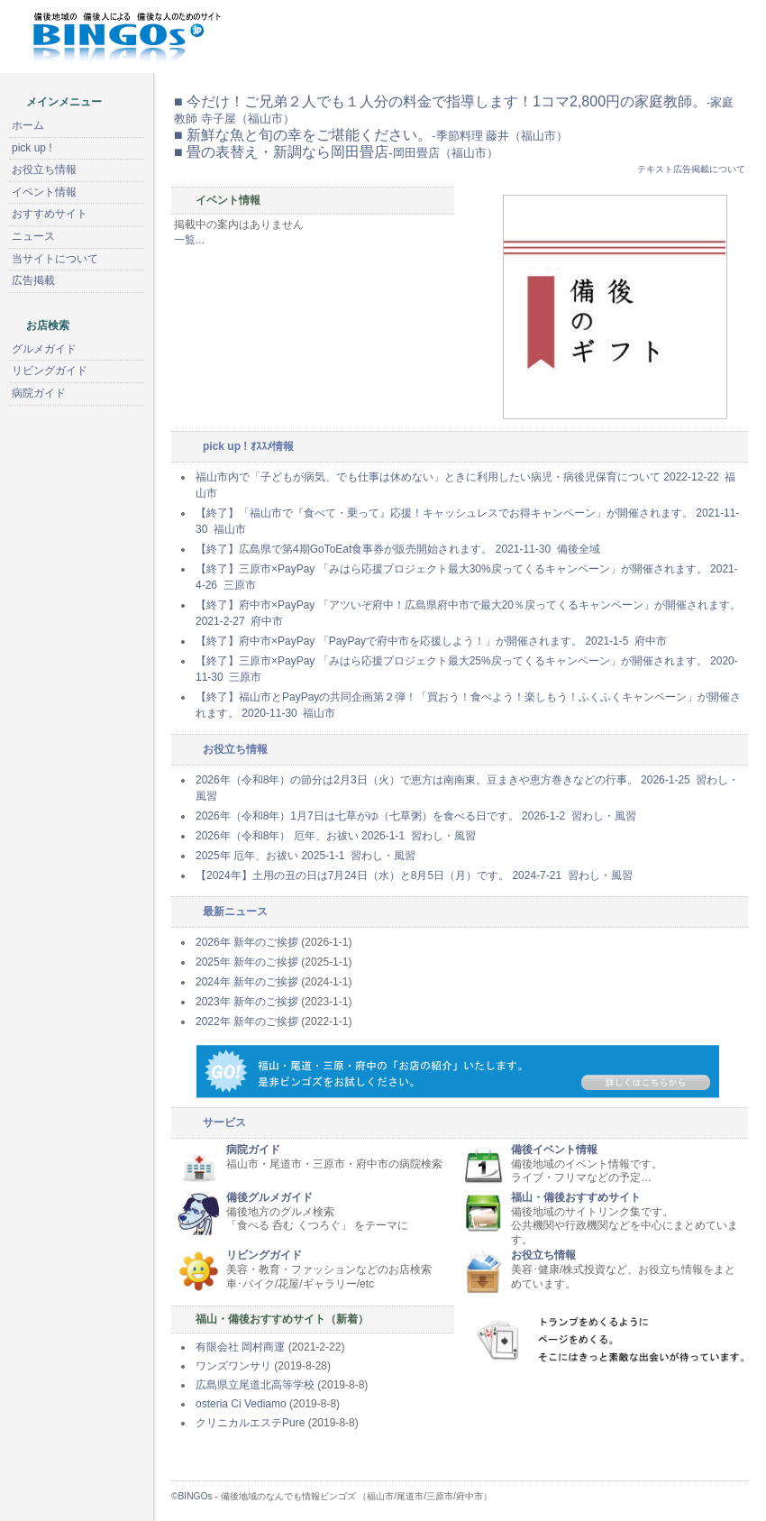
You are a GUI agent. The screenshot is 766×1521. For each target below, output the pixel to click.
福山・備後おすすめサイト (576, 1197)
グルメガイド (44, 349)
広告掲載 (33, 280)
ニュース (33, 236)
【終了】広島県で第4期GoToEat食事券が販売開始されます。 (398, 549)
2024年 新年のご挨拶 (247, 982)
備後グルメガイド (269, 1197)
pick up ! (32, 148)
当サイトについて (55, 258)
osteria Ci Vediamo (241, 1403)
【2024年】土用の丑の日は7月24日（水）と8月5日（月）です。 (414, 875)
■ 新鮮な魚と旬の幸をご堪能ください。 (371, 134)
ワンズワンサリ (233, 1366)
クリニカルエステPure (250, 1422)
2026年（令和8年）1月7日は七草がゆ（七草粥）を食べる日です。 (416, 816)
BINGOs (195, 1496)
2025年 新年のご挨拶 (247, 962)
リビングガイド (264, 1255)
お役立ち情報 (543, 1255)
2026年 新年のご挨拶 (247, 942)
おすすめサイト (49, 213)
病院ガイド (253, 1149)
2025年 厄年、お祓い (305, 855)
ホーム (28, 125)
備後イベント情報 (554, 1149)
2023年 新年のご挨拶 (247, 1001)
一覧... (189, 240)
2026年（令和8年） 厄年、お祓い (336, 835)
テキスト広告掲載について (691, 169)
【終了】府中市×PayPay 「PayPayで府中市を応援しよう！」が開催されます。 (431, 641)
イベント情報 (44, 192)
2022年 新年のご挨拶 (247, 1021)
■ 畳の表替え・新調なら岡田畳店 (336, 152)
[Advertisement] (95, 715)
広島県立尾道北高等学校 (255, 1385)
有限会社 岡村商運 (240, 1347)
